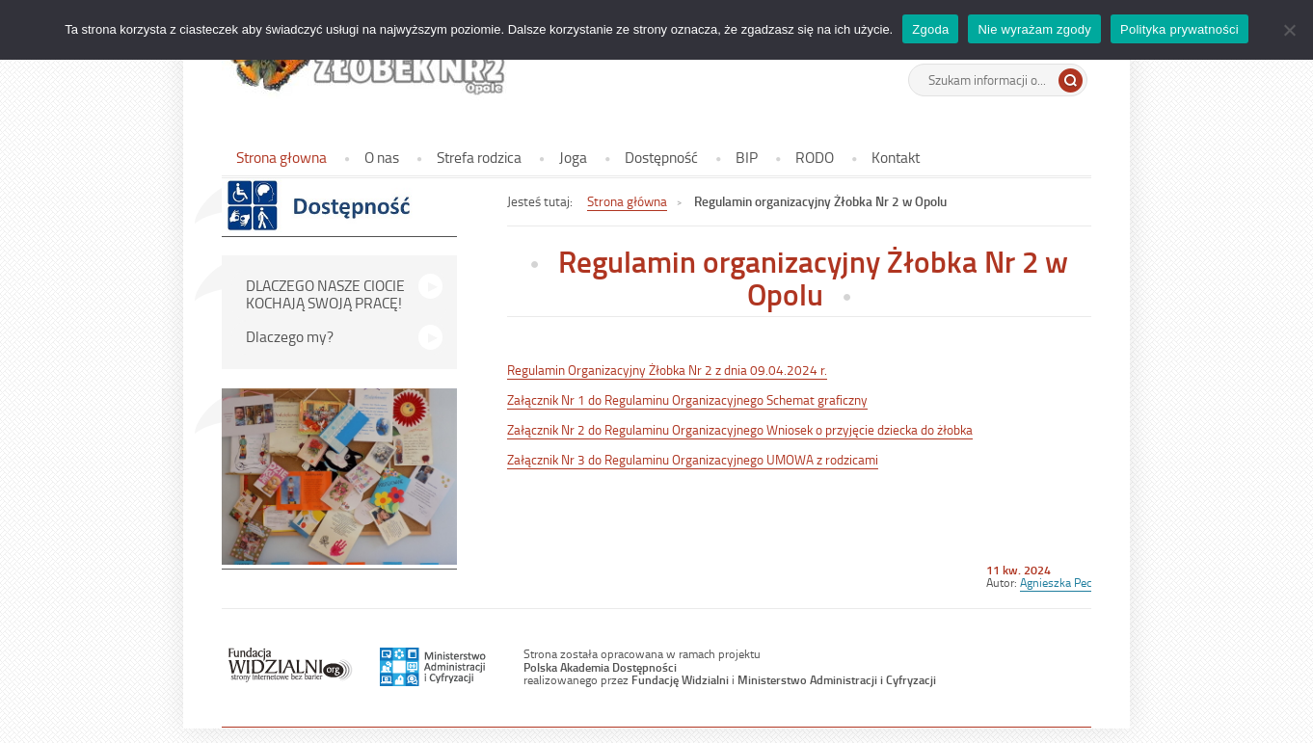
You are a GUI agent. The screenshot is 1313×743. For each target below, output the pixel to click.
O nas (381, 157)
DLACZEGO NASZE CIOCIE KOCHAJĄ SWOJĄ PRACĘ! (325, 294)
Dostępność (661, 157)
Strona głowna (281, 157)
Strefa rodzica (479, 157)
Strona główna (627, 201)
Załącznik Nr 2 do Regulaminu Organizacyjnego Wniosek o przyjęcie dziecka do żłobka (740, 429)
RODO (814, 157)
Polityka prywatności (1184, 29)
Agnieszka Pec (1055, 582)
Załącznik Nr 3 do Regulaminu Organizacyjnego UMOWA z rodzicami (692, 459)
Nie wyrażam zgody (1034, 29)
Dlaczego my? (290, 336)
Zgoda (930, 29)
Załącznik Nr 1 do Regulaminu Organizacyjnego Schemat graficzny (687, 399)
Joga (573, 157)
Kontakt (895, 157)
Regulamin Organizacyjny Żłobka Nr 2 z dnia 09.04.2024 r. (667, 369)
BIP (747, 157)
